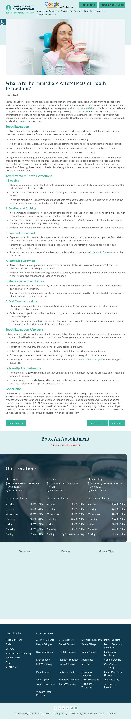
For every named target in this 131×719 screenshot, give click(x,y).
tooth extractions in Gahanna (82, 108)
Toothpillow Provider (46, 15)
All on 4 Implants (45, 639)
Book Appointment (112, 5)
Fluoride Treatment (69, 659)
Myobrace (86, 664)
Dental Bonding (112, 639)
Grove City (95, 479)
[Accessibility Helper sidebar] (3, 22)
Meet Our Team (14, 639)
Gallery (9, 644)
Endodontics (43, 659)
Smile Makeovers (90, 679)
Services (53, 11)
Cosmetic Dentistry (91, 639)
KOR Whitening (44, 664)
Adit (113, 713)
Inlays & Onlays (67, 664)
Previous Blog (97, 423)
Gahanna (12, 479)
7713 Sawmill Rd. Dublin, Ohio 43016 (63, 485)
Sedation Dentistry (69, 679)
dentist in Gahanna (102, 252)
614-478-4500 (15, 490)
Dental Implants (67, 652)
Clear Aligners (66, 639)
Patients (88, 11)
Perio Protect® (43, 672)
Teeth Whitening (67, 684)
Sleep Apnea (43, 679)
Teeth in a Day (111, 679)
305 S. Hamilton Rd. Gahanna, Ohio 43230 (22, 485)
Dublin (51, 479)
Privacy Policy (60, 713)
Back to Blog (15, 423)
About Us (40, 11)
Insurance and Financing (18, 653)
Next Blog (117, 423)
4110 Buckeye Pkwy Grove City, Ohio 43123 (105, 485)
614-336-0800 (56, 490)
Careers (10, 648)
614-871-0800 (97, 490)
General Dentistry (113, 659)
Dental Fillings (88, 644)
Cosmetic (65, 11)
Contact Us (101, 11)
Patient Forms (13, 657)
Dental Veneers (89, 652)
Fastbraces (87, 659)
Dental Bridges (44, 644)
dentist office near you (90, 359)
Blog (8, 662)
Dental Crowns (67, 644)
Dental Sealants (44, 652)
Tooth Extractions (45, 684)
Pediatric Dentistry (69, 672)
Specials (78, 11)
